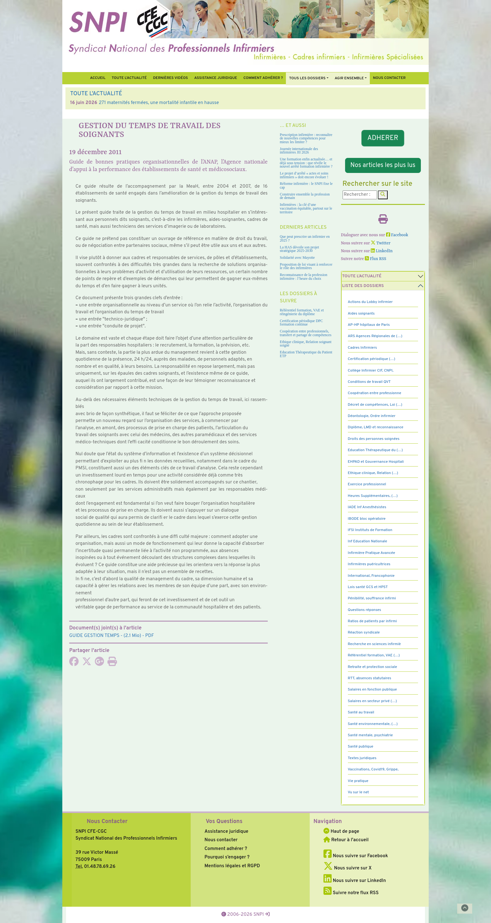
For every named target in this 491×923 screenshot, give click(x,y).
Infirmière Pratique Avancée (371, 552)
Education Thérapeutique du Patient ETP (306, 354)
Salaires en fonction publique (372, 689)
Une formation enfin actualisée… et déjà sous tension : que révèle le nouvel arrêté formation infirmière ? (306, 163)
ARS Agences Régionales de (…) (375, 336)
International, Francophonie (371, 575)
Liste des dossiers (363, 286)
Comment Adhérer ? (263, 78)
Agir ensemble (349, 78)
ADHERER (383, 138)
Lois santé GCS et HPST (368, 587)
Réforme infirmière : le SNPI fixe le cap (306, 186)
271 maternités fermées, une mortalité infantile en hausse (159, 103)
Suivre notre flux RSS (351, 893)
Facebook (397, 235)
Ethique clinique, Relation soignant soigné (306, 344)
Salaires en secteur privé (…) (372, 701)
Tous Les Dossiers (307, 78)
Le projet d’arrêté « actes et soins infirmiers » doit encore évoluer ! (304, 175)
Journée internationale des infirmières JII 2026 (299, 151)
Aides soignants (361, 313)
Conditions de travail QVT (369, 381)
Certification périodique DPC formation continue (301, 323)
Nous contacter (389, 78)
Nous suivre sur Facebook (355, 856)
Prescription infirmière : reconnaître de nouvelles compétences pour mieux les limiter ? (306, 138)
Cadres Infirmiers (362, 347)
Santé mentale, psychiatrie (370, 735)
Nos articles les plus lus (383, 165)
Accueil (97, 78)
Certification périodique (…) (371, 359)
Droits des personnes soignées (374, 438)
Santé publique (360, 746)
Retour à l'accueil (346, 840)
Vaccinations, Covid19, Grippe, (373, 769)
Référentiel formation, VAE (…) (374, 655)
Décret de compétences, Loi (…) (375, 404)
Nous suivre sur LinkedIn (354, 881)
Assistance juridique (215, 78)
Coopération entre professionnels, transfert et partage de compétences (306, 333)
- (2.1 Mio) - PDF (111, 636)
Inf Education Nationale (367, 541)
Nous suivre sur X (347, 868)
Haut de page (341, 832)
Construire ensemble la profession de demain (305, 196)
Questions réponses (364, 610)
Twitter (380, 243)
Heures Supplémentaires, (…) (373, 495)
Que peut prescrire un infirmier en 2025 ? (305, 238)
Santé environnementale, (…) (373, 724)
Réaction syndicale (364, 632)
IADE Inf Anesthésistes (367, 507)
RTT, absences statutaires (369, 678)
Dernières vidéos (170, 78)
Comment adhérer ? (225, 849)
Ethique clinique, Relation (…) (373, 473)
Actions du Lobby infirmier (370, 302)
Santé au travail (361, 712)
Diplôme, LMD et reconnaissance (376, 427)
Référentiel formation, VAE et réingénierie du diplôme (302, 312)
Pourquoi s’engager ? (227, 857)
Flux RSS (375, 259)
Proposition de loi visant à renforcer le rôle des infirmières (306, 266)
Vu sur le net (358, 792)
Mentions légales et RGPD (232, 866)
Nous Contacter (107, 821)
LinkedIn (382, 251)
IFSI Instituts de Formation (370, 530)
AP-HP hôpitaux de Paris (369, 324)
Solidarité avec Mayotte (297, 258)
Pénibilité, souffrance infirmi (372, 598)
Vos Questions (224, 821)
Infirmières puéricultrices (369, 564)
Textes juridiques (362, 758)
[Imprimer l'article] (112, 664)
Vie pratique (358, 781)
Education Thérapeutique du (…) (375, 450)
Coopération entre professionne (374, 393)
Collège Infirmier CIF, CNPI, (371, 370)
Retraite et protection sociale (372, 667)
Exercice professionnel (367, 484)
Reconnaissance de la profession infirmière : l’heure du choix (304, 277)
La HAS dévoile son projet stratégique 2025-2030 (299, 249)
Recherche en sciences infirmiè (374, 644)
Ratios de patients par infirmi (372, 621)
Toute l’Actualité (129, 78)
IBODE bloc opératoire (367, 518)
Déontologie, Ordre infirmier (371, 416)
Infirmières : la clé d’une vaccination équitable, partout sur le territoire (306, 208)
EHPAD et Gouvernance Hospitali (376, 461)
